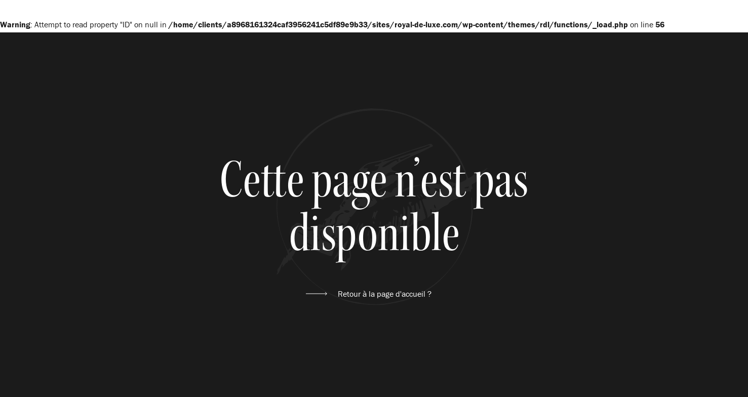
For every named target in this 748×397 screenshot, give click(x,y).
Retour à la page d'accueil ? (384, 294)
